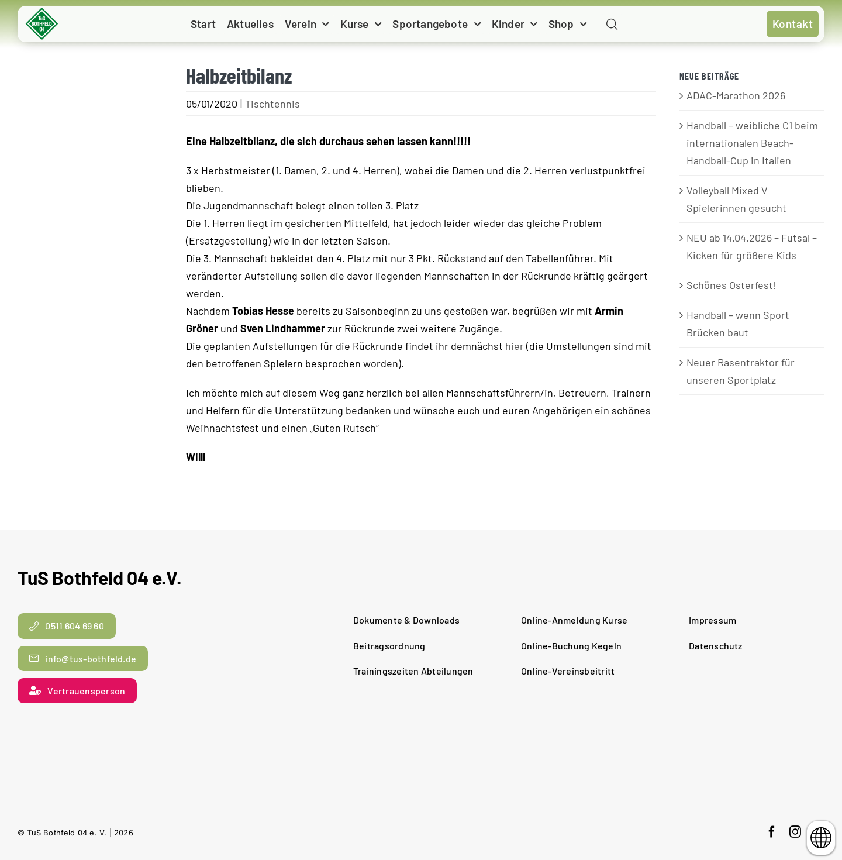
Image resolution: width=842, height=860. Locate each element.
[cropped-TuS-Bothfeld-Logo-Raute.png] (42, 11)
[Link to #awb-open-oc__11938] (612, 24)
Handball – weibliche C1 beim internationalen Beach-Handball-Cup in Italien (752, 143)
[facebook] (772, 832)
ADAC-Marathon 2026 (735, 95)
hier (514, 345)
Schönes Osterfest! (731, 284)
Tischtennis (272, 103)
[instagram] (795, 832)
